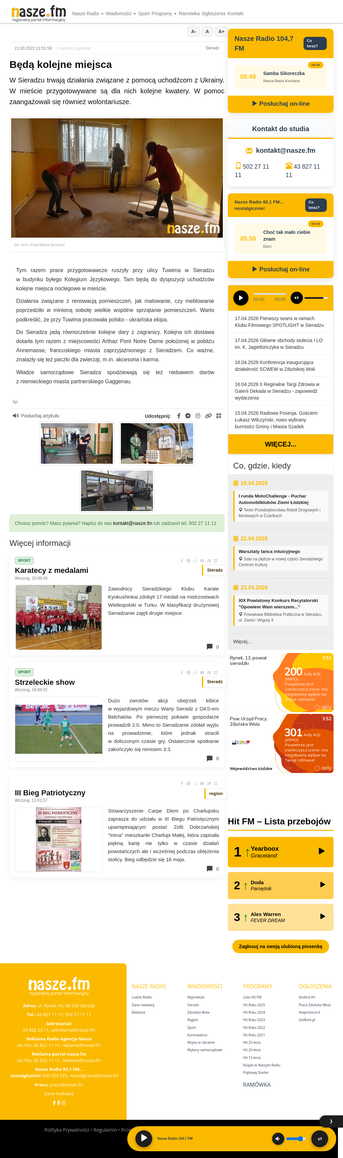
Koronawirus (197, 1035)
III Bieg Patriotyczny (50, 793)
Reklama (138, 1012)
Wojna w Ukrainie (201, 1042)
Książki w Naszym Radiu (261, 1065)
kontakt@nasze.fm (132, 523)
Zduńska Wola (198, 1012)
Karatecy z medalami (51, 570)
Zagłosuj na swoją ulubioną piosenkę (280, 946)
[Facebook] (54, 1103)
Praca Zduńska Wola (315, 1005)
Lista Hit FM (252, 997)
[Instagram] (63, 1103)
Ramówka (189, 13)
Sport (143, 13)
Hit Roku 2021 (254, 1035)
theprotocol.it (309, 1012)
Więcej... (280, 444)
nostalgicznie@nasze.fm (94, 1075)
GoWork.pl (307, 1019)
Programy (164, 13)
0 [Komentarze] (212, 646)
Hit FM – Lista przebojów (279, 821)
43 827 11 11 (50, 1014)
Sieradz (193, 1005)
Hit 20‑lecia (252, 1049)
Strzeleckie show (45, 682)
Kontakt (235, 13)
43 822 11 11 (47, 1045)
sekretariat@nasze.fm (73, 1030)
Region (192, 1019)
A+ (221, 31)
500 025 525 (55, 1075)
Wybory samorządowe (204, 1049)
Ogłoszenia (214, 13)
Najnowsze (196, 997)
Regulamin (105, 1130)
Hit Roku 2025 (254, 1005)
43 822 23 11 (36, 1030)
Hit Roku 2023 (254, 1019)
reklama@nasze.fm (81, 1045)
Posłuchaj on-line (281, 103)
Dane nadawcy (59, 1093)
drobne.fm (307, 997)
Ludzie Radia (142, 997)
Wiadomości (121, 13)
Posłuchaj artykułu (36, 415)
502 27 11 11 (78, 1014)
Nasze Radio (88, 13)
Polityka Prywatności (66, 1130)
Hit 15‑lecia (252, 1057)
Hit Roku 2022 (254, 1027)
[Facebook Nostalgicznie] (58, 1103)
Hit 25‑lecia (252, 1042)
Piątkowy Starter (256, 1072)
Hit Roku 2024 (254, 1012)
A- (193, 31)
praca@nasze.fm (66, 1085)
